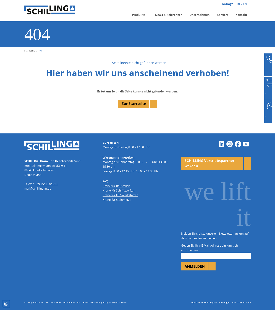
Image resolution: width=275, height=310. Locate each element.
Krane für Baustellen (116, 186)
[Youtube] (246, 144)
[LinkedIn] (221, 144)
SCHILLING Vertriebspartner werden (209, 163)
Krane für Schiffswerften (119, 190)
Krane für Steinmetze (117, 200)
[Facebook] (238, 144)
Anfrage (227, 4)
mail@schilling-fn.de (37, 188)
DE (238, 4)
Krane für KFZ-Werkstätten (120, 195)
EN (245, 4)
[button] (140, 17)
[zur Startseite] (54, 11)
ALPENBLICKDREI (118, 302)
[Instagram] (229, 144)
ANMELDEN (195, 266)
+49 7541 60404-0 (46, 184)
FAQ (105, 181)
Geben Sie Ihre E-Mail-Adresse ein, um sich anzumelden (209, 248)
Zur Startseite (134, 103)
